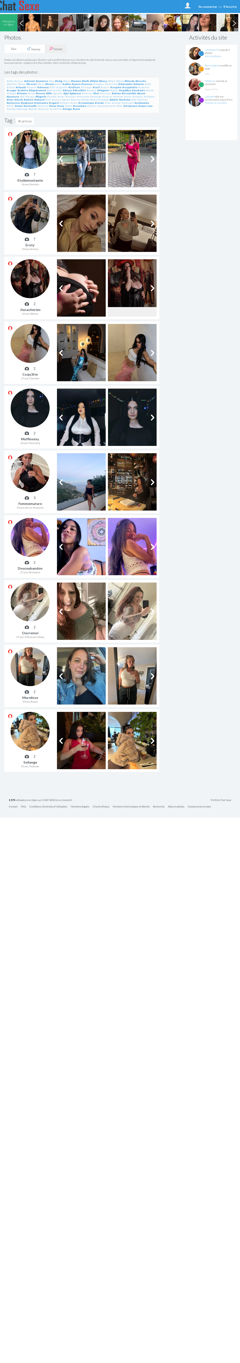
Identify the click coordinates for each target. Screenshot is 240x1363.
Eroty (30, 245)
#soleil (68, 105)
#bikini (94, 81)
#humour (105, 93)
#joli (22, 96)
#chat (148, 84)
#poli (134, 99)
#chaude (21, 87)
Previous (21, 22)
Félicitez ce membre (216, 102)
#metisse (118, 96)
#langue (30, 96)
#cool (96, 87)
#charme (138, 84)
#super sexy (145, 105)
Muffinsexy (30, 439)
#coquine (116, 87)
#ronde (99, 102)
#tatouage (22, 109)
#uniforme (56, 109)
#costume (143, 87)
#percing (76, 99)
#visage (67, 109)
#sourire (92, 105)
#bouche (140, 81)
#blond (120, 81)
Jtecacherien (30, 310)
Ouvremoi (30, 633)
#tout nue (43, 109)
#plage (105, 99)
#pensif (66, 99)
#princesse (13, 102)
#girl (66, 93)
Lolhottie (210, 96)
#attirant (29, 81)
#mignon (138, 96)
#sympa (11, 109)
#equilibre (125, 90)
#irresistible (129, 93)
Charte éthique (100, 806)
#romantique (86, 102)
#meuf (128, 96)
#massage (95, 96)
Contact (13, 806)
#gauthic (58, 93)
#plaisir (114, 99)
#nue (48, 99)
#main (61, 96)
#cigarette (62, 87)
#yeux (76, 109)
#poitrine (124, 99)
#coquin (105, 87)
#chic (52, 87)
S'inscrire (230, 6)
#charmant (111, 84)
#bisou (103, 81)
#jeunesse (13, 96)
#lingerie (41, 96)
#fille (49, 93)
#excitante (138, 90)
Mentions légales (80, 806)
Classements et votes (199, 806)
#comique (86, 87)
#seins (19, 105)
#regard (53, 102)
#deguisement (37, 90)
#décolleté (79, 90)
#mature (107, 96)
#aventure (42, 81)
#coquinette (129, 87)
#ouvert (56, 99)
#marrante (83, 96)
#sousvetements (106, 105)
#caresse (86, 84)
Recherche (159, 806)
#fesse (31, 93)
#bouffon (12, 84)
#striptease (130, 105)
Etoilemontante (30, 180)
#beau (66, 81)
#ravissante (41, 102)
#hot (96, 93)
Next (234, 22)
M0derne (210, 81)
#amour (18, 81)
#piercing (95, 99)
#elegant (91, 90)
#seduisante (142, 102)
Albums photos (176, 806)
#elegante (103, 90)
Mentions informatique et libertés (131, 806)
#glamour (75, 93)
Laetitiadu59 (212, 49)
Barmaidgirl (211, 65)
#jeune (141, 93)
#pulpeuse (27, 102)
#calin (58, 84)
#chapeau (98, 84)
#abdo (10, 81)
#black (111, 81)
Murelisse (30, 697)
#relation (64, 102)
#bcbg (58, 81)
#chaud (11, 87)
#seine (10, 105)
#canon (76, 84)
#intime (116, 93)
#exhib (149, 90)
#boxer (22, 84)
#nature (28, 99)
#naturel (39, 99)
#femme (22, 93)
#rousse (116, 102)
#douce (67, 90)
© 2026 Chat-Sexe (221, 800)
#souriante (79, 105)
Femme (55, 49)
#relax (74, 102)
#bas (51, 81)
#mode (19, 99)
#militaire (149, 96)
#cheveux (43, 87)
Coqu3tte (30, 374)
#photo (85, 99)
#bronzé (31, 84)
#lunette (52, 96)
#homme (87, 93)
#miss (10, 99)
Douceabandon (30, 568)
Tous (13, 49)
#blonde (130, 81)
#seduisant (128, 102)
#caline (66, 84)
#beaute (76, 81)
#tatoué (33, 109)
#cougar (12, 90)
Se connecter (207, 6)
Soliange (30, 762)
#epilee (114, 90)
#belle (85, 81)
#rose (108, 102)
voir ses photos (213, 56)
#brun (40, 84)
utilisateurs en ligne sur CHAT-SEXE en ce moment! (40, 800)
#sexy (60, 105)
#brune (49, 84)
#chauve (31, 87)
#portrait (143, 99)
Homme (34, 49)
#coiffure (74, 87)
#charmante (125, 84)
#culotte (23, 90)
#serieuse (42, 105)
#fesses (40, 93)
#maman (71, 96)
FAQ (23, 806)
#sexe (52, 105)
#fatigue (11, 93)
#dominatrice (54, 90)
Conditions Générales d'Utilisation (48, 806)
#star (120, 105)
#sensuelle (30, 105)
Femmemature (30, 503)
